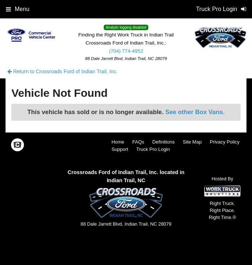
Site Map (192, 142)
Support (119, 149)
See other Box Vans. (194, 112)
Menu (17, 9)
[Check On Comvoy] (17, 145)
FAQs (138, 142)
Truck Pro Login (153, 149)
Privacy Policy (224, 142)
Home (117, 142)
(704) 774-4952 (126, 51)
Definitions (163, 142)
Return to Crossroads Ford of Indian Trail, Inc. (62, 71)
